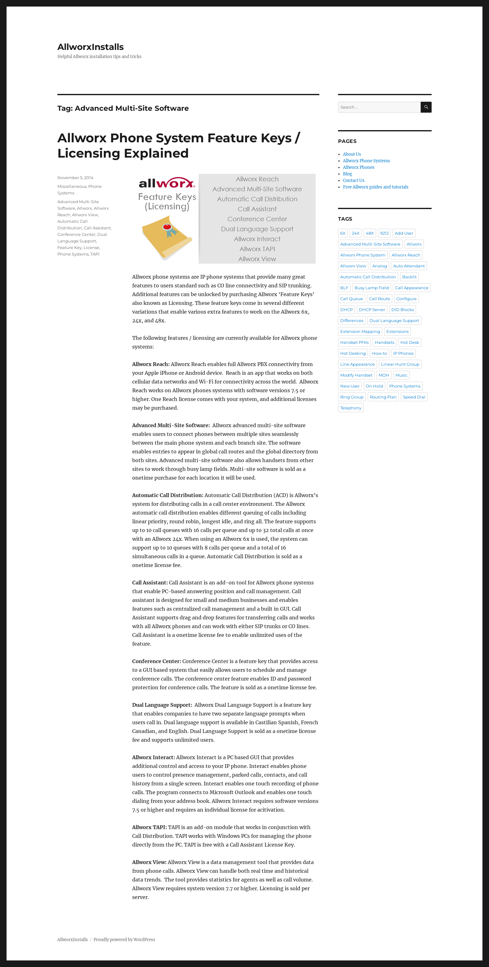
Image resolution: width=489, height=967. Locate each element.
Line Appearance (357, 364)
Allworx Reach (406, 254)
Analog (379, 265)
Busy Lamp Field (372, 287)
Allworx (84, 208)
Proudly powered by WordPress (124, 939)
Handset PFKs (354, 342)
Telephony (350, 407)
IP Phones (403, 353)
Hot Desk (409, 342)
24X (356, 233)
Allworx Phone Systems (366, 161)
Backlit (409, 276)
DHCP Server (372, 309)
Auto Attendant (409, 265)
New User (350, 385)
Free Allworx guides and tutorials (376, 187)
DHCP (346, 309)
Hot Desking (353, 353)
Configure (406, 298)
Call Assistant (97, 227)
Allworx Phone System (362, 254)
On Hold (374, 385)
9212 (384, 233)
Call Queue (351, 298)
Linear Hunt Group (400, 364)
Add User (404, 233)
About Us (352, 154)
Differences (351, 320)
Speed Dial (414, 396)
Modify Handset (356, 375)
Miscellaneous (71, 186)
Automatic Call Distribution (368, 276)
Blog (347, 174)
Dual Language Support (394, 320)
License (91, 247)
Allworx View (85, 214)
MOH (384, 375)
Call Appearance (411, 287)
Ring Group (352, 396)
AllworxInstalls (90, 47)
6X (343, 233)
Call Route (379, 298)
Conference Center (76, 234)
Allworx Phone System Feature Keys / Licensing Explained (178, 145)
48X (370, 233)
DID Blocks (402, 309)
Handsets (384, 342)
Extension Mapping (360, 331)
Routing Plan (383, 396)
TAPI (94, 254)
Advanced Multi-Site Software (370, 244)
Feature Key (69, 247)
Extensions (397, 331)
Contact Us (354, 180)
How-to (379, 353)
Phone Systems (73, 254)
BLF (344, 287)
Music (401, 375)
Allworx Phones (359, 167)
